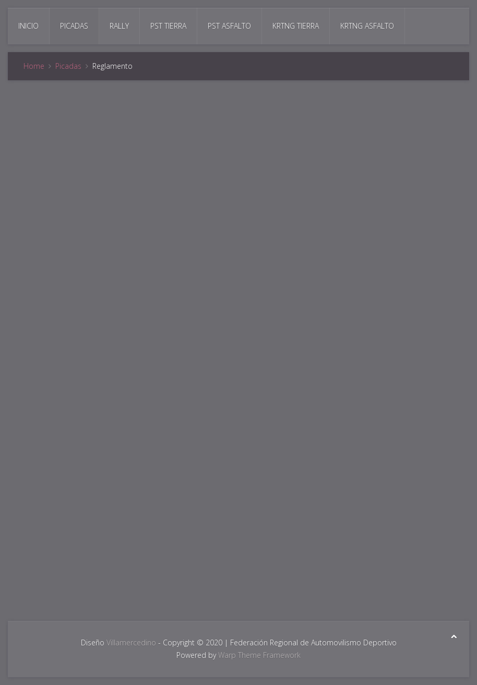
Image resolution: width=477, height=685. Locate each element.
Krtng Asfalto (367, 26)
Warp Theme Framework (259, 655)
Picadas (74, 26)
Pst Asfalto (229, 26)
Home (33, 66)
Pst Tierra (168, 26)
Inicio (28, 26)
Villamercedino (131, 642)
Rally (119, 26)
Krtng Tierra (295, 26)
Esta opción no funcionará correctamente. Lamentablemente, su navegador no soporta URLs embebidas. (238, 348)
